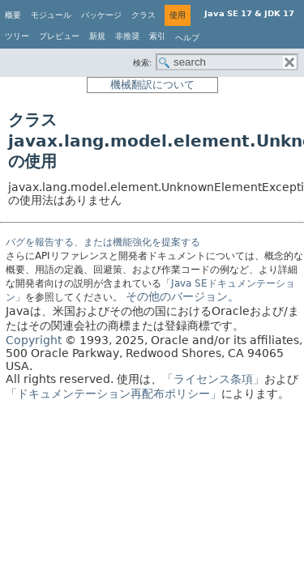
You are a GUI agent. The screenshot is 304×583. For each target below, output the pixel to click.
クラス (143, 15)
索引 (157, 36)
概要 (13, 15)
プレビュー (59, 36)
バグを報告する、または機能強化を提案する (103, 242)
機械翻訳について (152, 85)
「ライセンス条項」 (213, 378)
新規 (97, 36)
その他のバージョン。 (182, 296)
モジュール (51, 15)
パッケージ (101, 15)
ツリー (17, 36)
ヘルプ (187, 37)
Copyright (34, 340)
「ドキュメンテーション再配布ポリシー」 (113, 393)
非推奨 (127, 36)
